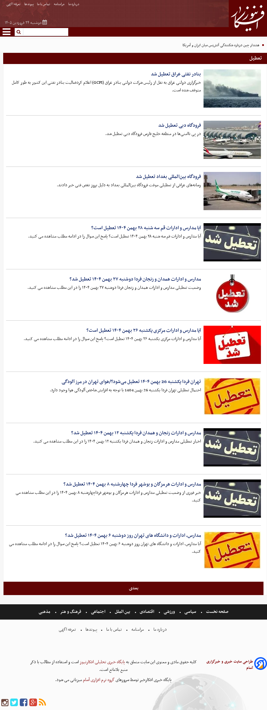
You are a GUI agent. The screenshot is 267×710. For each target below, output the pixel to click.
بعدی (133, 588)
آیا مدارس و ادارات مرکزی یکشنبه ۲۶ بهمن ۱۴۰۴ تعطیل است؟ (143, 330)
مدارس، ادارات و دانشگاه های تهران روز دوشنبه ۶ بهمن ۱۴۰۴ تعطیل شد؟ (133, 535)
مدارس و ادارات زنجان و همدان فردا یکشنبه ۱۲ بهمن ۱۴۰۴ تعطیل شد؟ (136, 433)
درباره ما (74, 4)
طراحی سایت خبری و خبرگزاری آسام (229, 664)
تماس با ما (44, 4)
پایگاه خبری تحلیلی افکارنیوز (102, 662)
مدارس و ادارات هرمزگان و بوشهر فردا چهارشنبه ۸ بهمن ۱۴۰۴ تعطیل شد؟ (132, 484)
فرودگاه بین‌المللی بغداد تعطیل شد (168, 177)
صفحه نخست (216, 611)
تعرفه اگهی (13, 4)
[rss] (42, 703)
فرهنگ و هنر (70, 611)
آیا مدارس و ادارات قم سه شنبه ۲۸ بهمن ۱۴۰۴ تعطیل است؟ (146, 228)
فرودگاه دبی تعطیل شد (179, 125)
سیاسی (190, 611)
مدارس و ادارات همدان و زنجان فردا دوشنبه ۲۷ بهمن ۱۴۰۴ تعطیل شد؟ (135, 279)
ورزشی (169, 611)
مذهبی (45, 611)
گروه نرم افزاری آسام (98, 680)
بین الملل (122, 611)
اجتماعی (98, 611)
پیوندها (29, 4)
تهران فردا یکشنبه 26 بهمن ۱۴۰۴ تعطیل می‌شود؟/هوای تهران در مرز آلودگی (131, 382)
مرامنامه (59, 4)
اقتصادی (147, 611)
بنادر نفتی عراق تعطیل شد (176, 74)
